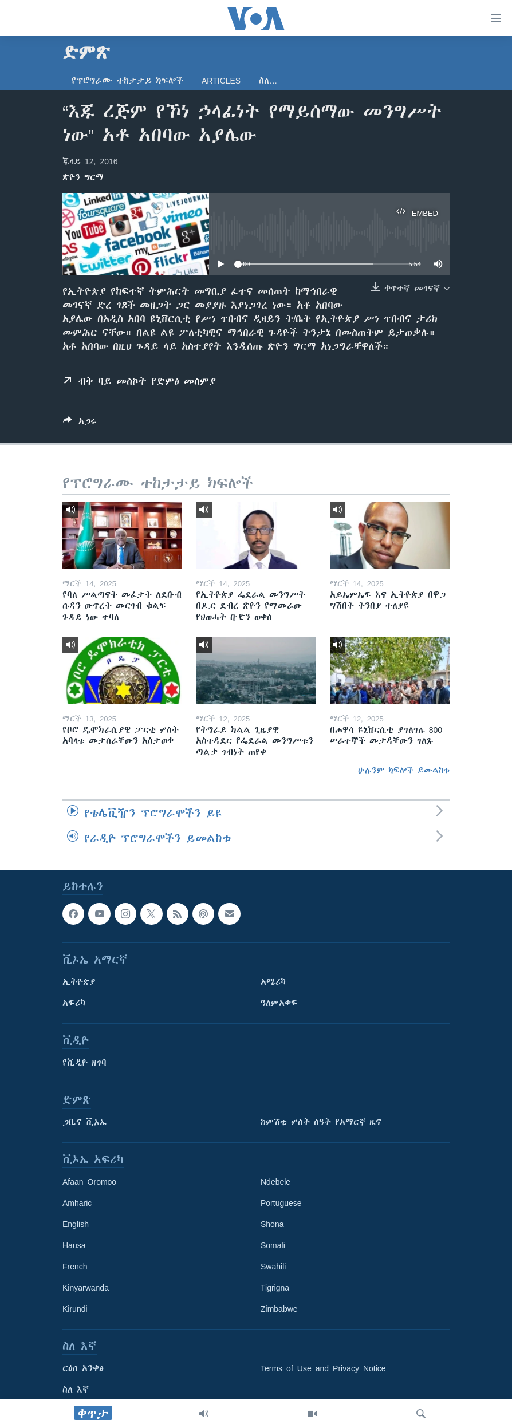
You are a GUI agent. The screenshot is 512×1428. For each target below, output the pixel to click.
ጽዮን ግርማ (83, 177)
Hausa (73, 1245)
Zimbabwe (279, 1309)
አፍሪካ (73, 1003)
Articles (221, 81)
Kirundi (75, 1309)
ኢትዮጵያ (79, 982)
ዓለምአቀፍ (279, 1003)
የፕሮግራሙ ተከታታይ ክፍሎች (127, 81)
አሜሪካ (273, 982)
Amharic (77, 1203)
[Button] (80, 423)
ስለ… (268, 81)
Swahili (273, 1266)
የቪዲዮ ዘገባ (84, 1063)
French (75, 1266)
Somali (273, 1245)
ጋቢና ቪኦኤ (84, 1122)
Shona (272, 1224)
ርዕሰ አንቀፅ (83, 1368)
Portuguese (281, 1203)
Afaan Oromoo (89, 1182)
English (75, 1224)
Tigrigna (275, 1288)
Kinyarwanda (85, 1288)
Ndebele (275, 1182)
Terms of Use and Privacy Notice (323, 1368)
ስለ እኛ (75, 1389)
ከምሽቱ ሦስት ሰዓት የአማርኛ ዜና (321, 1122)
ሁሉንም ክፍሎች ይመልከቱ (404, 770)
